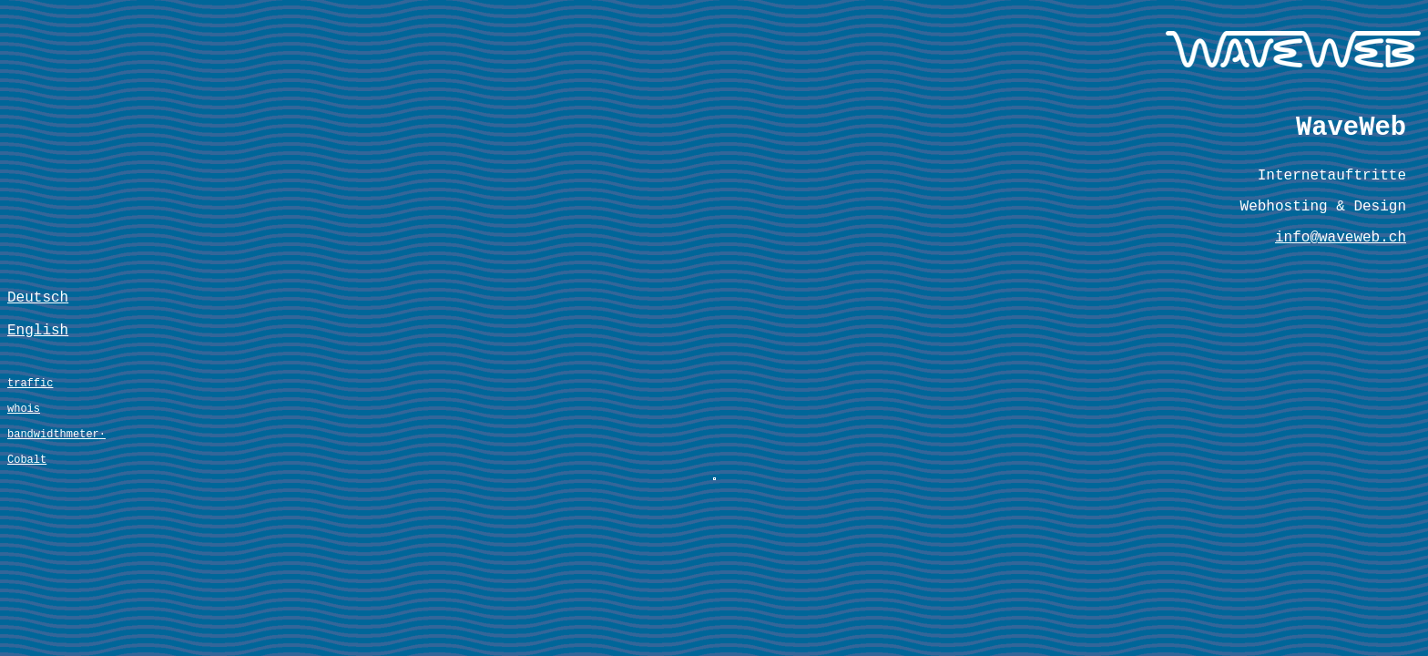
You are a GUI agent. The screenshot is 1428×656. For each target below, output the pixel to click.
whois (23, 463)
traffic (30, 432)
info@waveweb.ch (1340, 263)
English (37, 374)
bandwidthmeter (53, 494)
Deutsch (37, 333)
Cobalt (26, 525)
